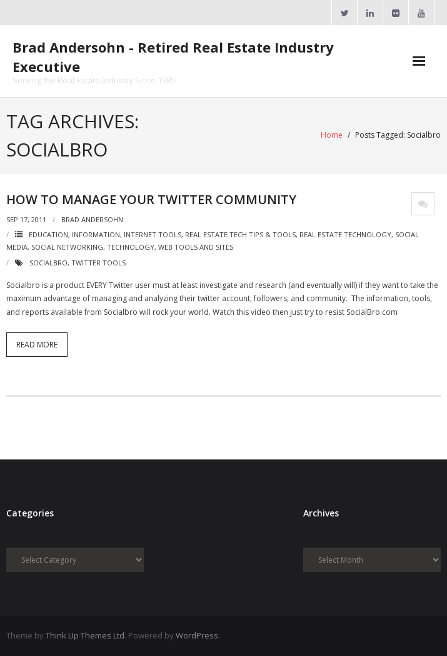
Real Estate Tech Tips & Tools (240, 234)
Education (48, 234)
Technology (130, 247)
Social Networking (67, 247)
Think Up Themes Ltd (85, 635)
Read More (37, 344)
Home (332, 135)
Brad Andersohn (92, 219)
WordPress (197, 635)
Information (96, 234)
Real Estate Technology (345, 234)
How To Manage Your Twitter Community (151, 199)
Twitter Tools (98, 262)
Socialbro (48, 262)
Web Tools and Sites (195, 247)
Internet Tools (152, 234)
